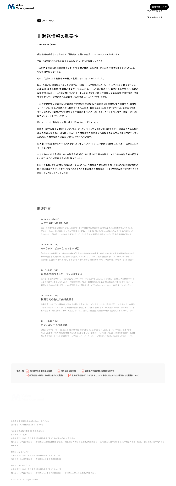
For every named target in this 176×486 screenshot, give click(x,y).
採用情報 (140, 6)
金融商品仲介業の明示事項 (40, 372)
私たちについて (99, 6)
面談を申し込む (159, 6)
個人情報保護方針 (68, 372)
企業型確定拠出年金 (77, 6)
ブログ (128, 6)
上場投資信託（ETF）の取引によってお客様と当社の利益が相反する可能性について (105, 377)
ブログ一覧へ (48, 20)
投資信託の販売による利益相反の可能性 (46, 377)
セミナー (115, 6)
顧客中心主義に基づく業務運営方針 (99, 372)
